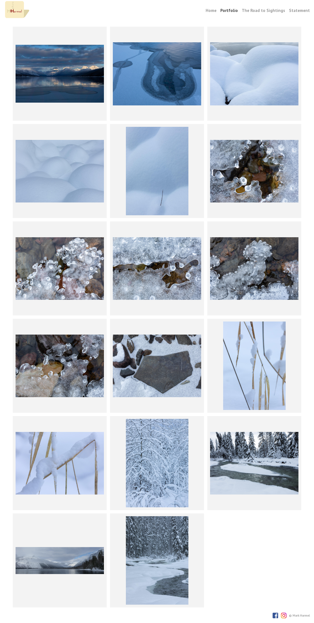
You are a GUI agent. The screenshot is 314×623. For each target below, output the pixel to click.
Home (211, 10)
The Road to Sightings (263, 10)
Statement (299, 10)
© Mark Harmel (299, 615)
